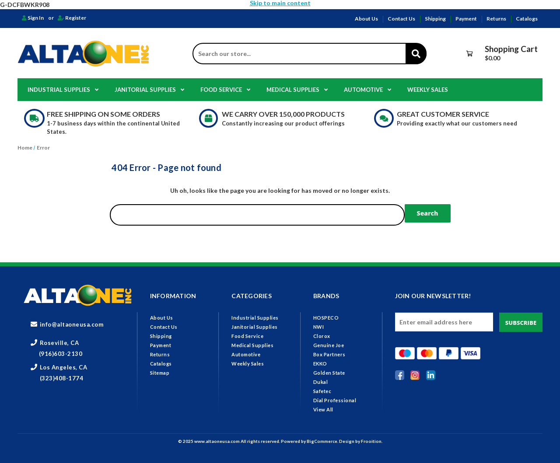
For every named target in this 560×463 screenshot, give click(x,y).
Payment (466, 18)
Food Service (225, 89)
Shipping (435, 18)
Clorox (321, 336)
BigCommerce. (323, 441)
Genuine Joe (328, 345)
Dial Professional (335, 400)
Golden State (329, 373)
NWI (318, 327)
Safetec (322, 391)
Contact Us (401, 18)
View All (323, 409)
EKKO (320, 363)
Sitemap (160, 373)
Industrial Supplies (63, 89)
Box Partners (329, 354)
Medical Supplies (297, 89)
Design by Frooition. (360, 441)
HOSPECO (326, 317)
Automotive (367, 89)
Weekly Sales (427, 89)
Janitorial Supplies (149, 89)
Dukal (320, 382)
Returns (496, 18)
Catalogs (527, 18)
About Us (366, 18)
